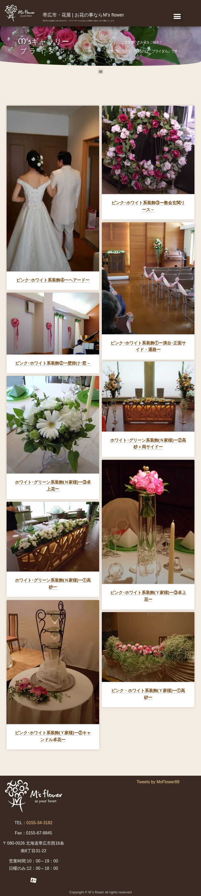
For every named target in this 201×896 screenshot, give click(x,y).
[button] (177, 17)
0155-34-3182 (39, 822)
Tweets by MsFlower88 (158, 781)
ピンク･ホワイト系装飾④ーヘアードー (53, 280)
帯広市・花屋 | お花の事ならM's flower (83, 15)
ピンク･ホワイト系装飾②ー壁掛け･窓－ (53, 363)
